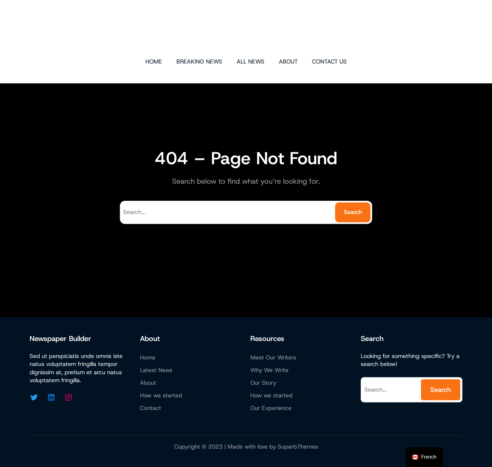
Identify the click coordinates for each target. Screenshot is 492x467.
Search (353, 212)
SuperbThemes (298, 446)
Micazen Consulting (246, 28)
